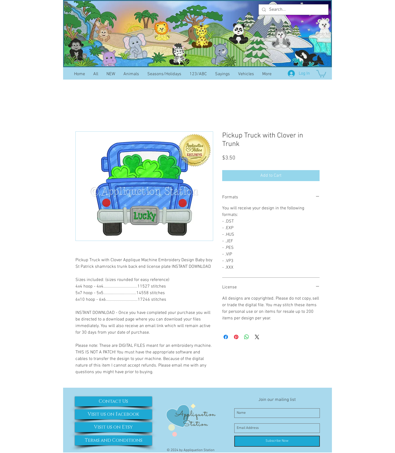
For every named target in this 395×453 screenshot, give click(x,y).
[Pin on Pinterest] (236, 337)
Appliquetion (195, 414)
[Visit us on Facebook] (113, 414)
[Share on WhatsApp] (246, 337)
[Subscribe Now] (277, 441)
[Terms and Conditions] (113, 440)
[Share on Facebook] (225, 337)
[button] (321, 73)
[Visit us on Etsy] (113, 427)
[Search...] (293, 9)
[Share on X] (257, 337)
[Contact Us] (113, 401)
